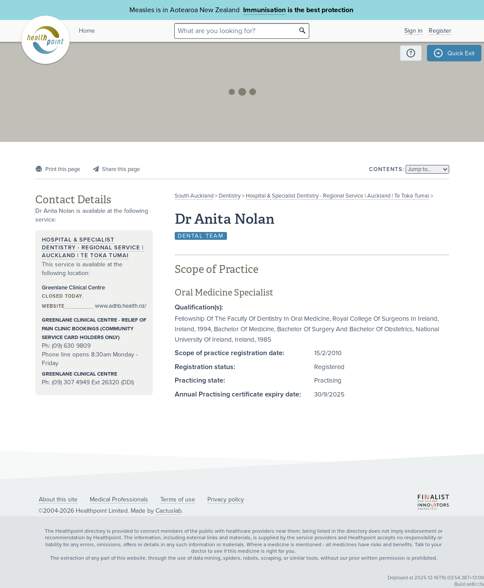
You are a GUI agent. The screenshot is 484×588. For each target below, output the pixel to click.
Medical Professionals (119, 499)
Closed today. (63, 296)
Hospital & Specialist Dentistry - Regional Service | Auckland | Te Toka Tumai (337, 195)
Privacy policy (225, 499)
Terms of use (177, 499)
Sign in (413, 30)
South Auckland (194, 195)
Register (440, 30)
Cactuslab (169, 510)
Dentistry (229, 195)
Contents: (386, 169)
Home (87, 30)
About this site (58, 499)
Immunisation (264, 10)
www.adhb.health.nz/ (120, 305)
